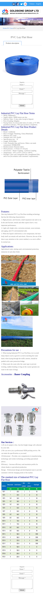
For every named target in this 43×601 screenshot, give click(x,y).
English (38, 4)
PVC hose (10, 28)
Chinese (32, 4)
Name (22, 85)
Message (22, 93)
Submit (22, 105)
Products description (12, 43)
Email (22, 89)
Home (5, 28)
